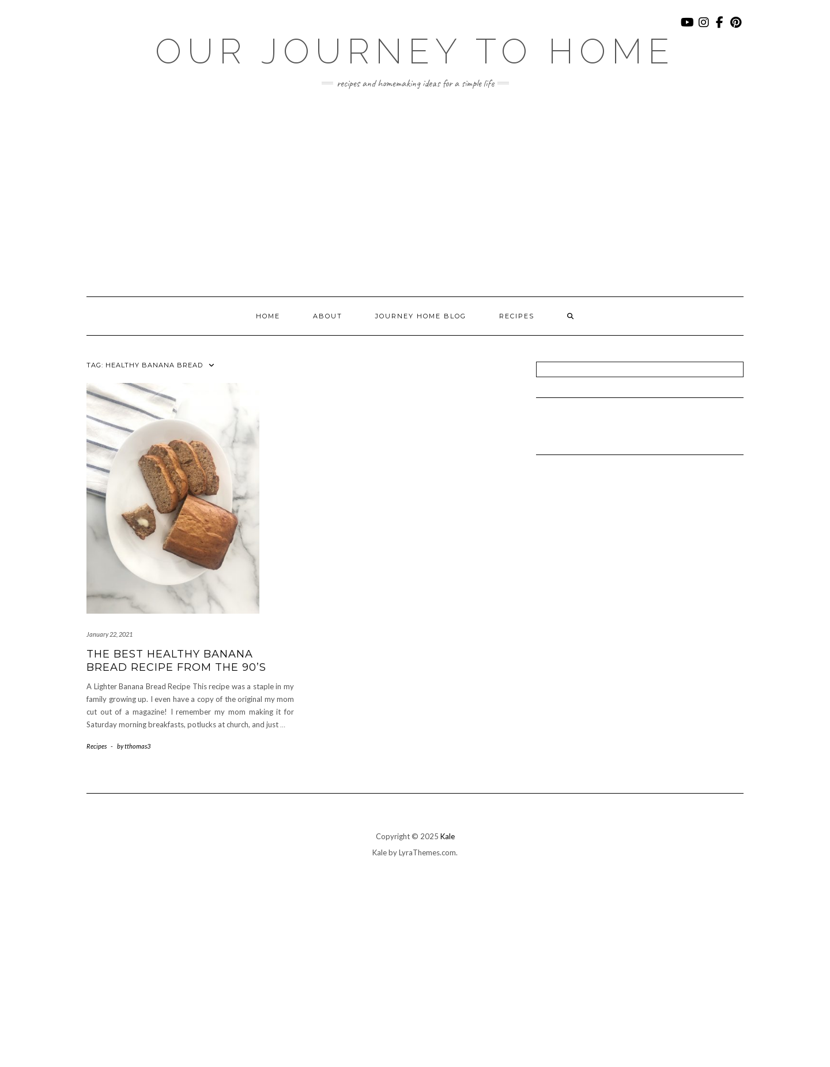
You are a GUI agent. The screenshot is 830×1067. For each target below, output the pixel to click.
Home (268, 316)
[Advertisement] (415, 192)
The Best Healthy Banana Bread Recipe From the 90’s (176, 661)
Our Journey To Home (415, 51)
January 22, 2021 (109, 634)
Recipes (516, 316)
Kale (447, 836)
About (327, 316)
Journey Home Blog (420, 316)
